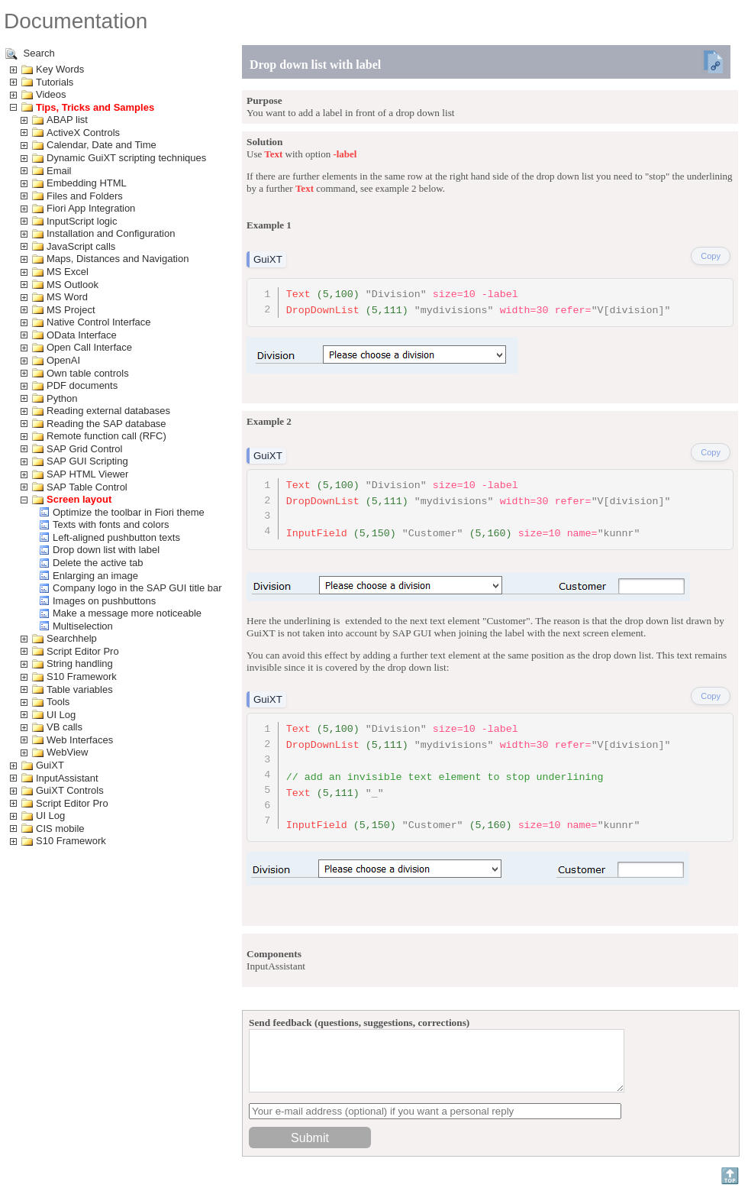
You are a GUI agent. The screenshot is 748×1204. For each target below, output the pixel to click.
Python (62, 398)
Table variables (80, 689)
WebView (67, 752)
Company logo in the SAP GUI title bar (137, 588)
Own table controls (88, 373)
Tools (58, 701)
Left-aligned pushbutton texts (116, 537)
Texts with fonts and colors (111, 524)
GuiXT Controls (70, 790)
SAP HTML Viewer (87, 474)
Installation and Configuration (111, 233)
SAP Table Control (87, 487)
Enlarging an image (95, 575)
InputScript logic (82, 221)
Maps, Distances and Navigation (118, 258)
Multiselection (83, 626)
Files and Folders (85, 196)
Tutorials (54, 82)
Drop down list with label (106, 549)
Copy (711, 256)
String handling (80, 663)
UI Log (61, 714)
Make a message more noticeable (127, 613)
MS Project (71, 310)
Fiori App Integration (91, 208)
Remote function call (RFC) (106, 436)
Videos (51, 94)
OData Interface (82, 335)
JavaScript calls (81, 246)
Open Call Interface (89, 347)
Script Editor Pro (83, 651)
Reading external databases (108, 410)
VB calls (64, 727)
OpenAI (63, 360)
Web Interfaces (80, 740)
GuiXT (50, 765)
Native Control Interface (99, 322)
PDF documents (82, 385)
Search (30, 53)
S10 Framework (82, 676)
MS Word (67, 297)
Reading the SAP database (106, 423)
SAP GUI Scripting (87, 461)
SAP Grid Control (84, 449)
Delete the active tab (98, 562)
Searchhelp (72, 638)
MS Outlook (72, 284)
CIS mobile (60, 828)
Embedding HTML (87, 183)
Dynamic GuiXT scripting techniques (126, 157)
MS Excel (68, 271)
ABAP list (67, 119)
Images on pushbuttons (104, 601)
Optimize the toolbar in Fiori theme (129, 512)
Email (59, 170)
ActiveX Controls (83, 132)
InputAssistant (67, 778)
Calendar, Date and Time (101, 144)
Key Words (60, 69)
